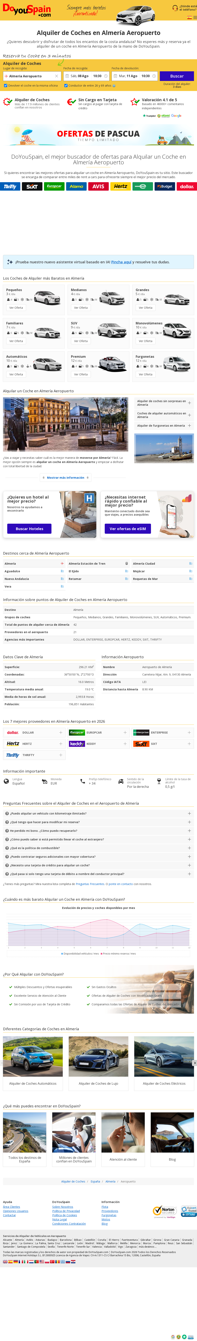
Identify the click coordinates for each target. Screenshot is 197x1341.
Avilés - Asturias (35, 1240)
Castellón (89, 1240)
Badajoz (52, 1240)
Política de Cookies (64, 1215)
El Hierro (114, 1240)
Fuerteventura (130, 1240)
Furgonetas (109, 1215)
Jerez (14, 1243)
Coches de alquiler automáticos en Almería (161, 415)
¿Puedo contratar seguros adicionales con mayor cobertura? (52, 857)
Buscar (177, 76)
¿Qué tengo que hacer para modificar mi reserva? (45, 822)
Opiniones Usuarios (15, 1211)
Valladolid (110, 1246)
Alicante (7, 1240)
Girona (157, 1240)
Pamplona (159, 1243)
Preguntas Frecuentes (90, 884)
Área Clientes (11, 1207)
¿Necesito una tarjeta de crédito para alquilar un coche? (50, 865)
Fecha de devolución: (125, 68)
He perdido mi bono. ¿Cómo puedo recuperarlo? (43, 831)
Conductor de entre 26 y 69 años (92, 85)
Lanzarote (68, 1243)
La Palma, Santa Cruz (47, 1243)
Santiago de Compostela (31, 1246)
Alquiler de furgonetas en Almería (161, 425)
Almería (19, 1240)
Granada (187, 1240)
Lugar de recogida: (15, 68)
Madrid (89, 1243)
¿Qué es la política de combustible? (35, 848)
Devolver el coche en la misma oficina (33, 85)
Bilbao (78, 1240)
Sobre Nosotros (62, 1207)
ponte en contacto (121, 884)
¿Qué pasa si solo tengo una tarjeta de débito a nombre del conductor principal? (67, 874)
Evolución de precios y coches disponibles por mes (98, 908)
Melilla (123, 1243)
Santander (9, 1246)
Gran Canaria (172, 1240)
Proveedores (110, 1211)
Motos (106, 1219)
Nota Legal (59, 1219)
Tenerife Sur (83, 1246)
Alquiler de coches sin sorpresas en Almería (161, 403)
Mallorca (112, 1243)
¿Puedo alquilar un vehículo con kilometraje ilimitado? (48, 813)
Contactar (9, 1215)
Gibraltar (146, 1240)
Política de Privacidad (66, 1211)
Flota (105, 1207)
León (80, 1243)
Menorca (135, 1243)
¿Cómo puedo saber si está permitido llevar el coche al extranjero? (57, 839)
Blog (105, 1224)
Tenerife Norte (65, 1246)
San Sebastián (184, 1243)
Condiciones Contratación (69, 1224)
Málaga (100, 1243)
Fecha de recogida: (75, 68)
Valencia (97, 1246)
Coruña (102, 1240)
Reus (170, 1243)
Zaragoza (130, 1246)
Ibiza (5, 1243)
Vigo (120, 1246)
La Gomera (26, 1243)
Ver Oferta (16, 308)
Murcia (147, 1243)
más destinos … (148, 1246)
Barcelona (66, 1240)
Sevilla (51, 1246)
